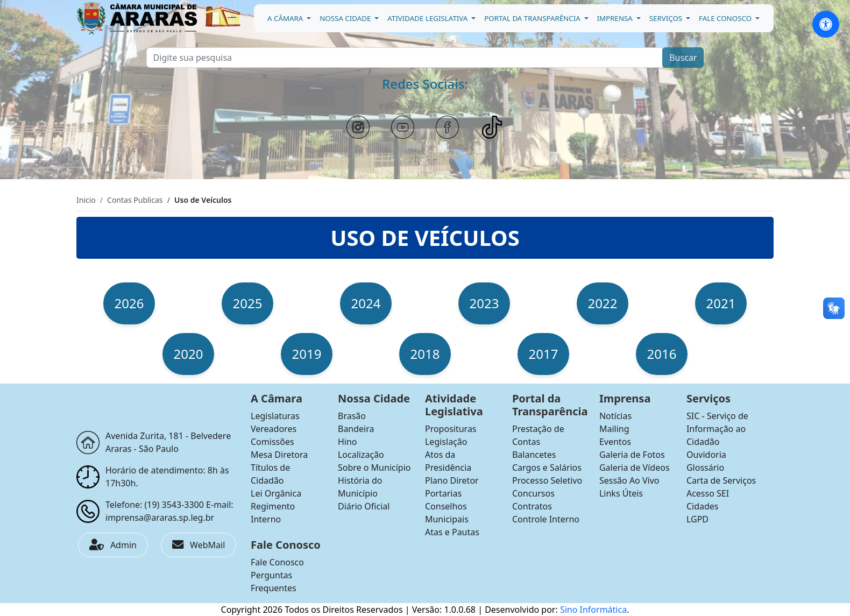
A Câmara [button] (286, 18)
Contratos (532, 506)
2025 (248, 303)
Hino (347, 442)
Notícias (615, 416)
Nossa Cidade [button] (346, 18)
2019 (307, 354)
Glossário (705, 467)
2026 (129, 303)
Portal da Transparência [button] (533, 18)
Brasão (352, 416)
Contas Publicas (134, 200)
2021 (721, 303)
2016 (662, 354)
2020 (188, 354)
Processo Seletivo (547, 480)
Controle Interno (545, 519)
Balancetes (534, 455)
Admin (113, 545)
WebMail (198, 545)
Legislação (446, 442)
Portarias (443, 493)
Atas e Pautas (452, 532)
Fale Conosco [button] (726, 18)
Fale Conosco (277, 562)
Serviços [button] (666, 18)
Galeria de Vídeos (634, 467)
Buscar (683, 57)
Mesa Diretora (279, 455)
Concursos (533, 493)
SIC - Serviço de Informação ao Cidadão (717, 429)
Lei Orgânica (276, 493)
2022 (603, 303)
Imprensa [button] (616, 18)
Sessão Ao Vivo (629, 480)
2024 (366, 303)
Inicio (86, 200)
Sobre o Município (374, 467)
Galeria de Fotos (632, 455)
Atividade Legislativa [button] (428, 18)
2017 (543, 354)
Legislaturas (275, 416)
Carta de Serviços (721, 480)
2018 (425, 354)
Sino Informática (593, 609)
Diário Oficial (363, 506)
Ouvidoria (706, 455)
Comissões (272, 442)
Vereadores (273, 429)
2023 (484, 303)
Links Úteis (621, 493)
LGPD (697, 519)
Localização (361, 455)
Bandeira (356, 429)
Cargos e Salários (547, 467)
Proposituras (451, 429)
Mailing (614, 429)
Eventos (615, 442)
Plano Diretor (452, 480)
